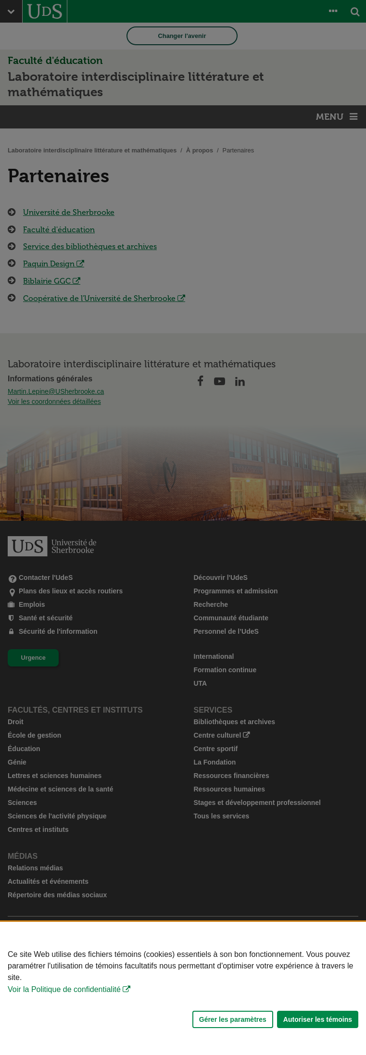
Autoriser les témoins (317, 1019)
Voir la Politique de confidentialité (64, 989)
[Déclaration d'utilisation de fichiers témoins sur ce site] (183, 988)
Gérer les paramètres (232, 1019)
